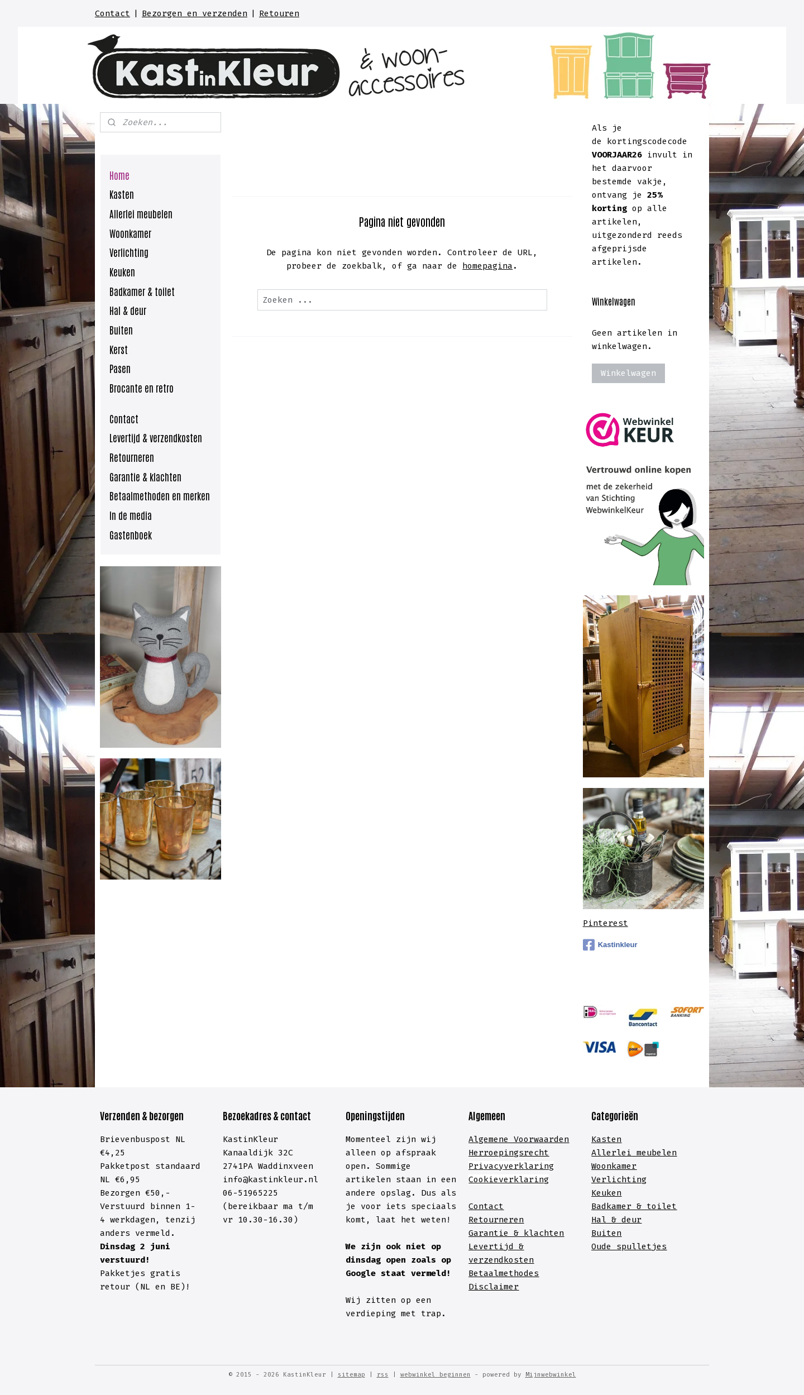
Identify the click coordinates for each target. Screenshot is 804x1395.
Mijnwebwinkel (550, 1374)
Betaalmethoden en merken (159, 495)
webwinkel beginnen (435, 1374)
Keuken (122, 271)
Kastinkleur (610, 945)
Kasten (121, 194)
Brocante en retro (141, 387)
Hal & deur (127, 310)
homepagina (487, 266)
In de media (130, 515)
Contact (112, 13)
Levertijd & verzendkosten (155, 437)
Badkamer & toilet (142, 291)
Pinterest (605, 923)
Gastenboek (130, 534)
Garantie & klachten (145, 476)
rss (383, 1374)
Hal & (606, 1220)
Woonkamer (130, 233)
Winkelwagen (628, 373)
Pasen (120, 368)
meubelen (654, 1153)
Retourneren (131, 457)
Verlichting (129, 252)
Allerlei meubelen (141, 213)
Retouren (279, 13)
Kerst (118, 349)
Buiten (121, 329)
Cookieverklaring (508, 1179)
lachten (546, 1233)
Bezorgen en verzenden (194, 13)
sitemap (351, 1374)
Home (119, 175)
